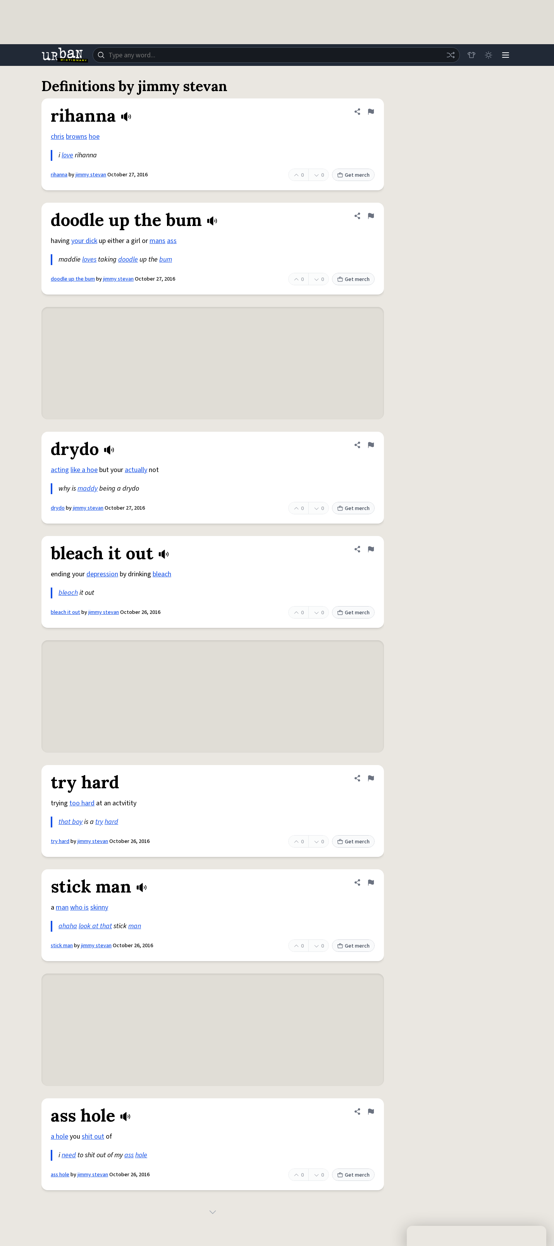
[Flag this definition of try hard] (371, 778)
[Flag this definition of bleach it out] (371, 549)
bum (165, 259)
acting (60, 470)
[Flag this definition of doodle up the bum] (371, 216)
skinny (99, 907)
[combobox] (276, 55)
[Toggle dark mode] (489, 55)
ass (172, 241)
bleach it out (65, 612)
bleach (162, 574)
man (62, 907)
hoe (94, 136)
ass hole (60, 1175)
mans (157, 241)
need (69, 1155)
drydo (58, 508)
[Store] (471, 55)
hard (111, 822)
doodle (128, 259)
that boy (70, 822)
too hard (82, 803)
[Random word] (450, 55)
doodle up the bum (73, 279)
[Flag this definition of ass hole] (371, 1111)
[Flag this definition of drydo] (371, 445)
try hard (60, 841)
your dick (84, 241)
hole (141, 1155)
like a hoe (84, 470)
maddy (87, 488)
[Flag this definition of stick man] (371, 882)
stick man (62, 946)
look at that (95, 926)
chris (57, 136)
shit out (93, 1136)
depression (102, 574)
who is (79, 907)
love (67, 155)
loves (89, 259)
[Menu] (506, 55)
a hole (59, 1136)
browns (76, 136)
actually (136, 470)
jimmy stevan (91, 175)
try (99, 822)
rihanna (59, 175)
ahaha (67, 926)
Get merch (353, 175)
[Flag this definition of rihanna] (371, 111)
